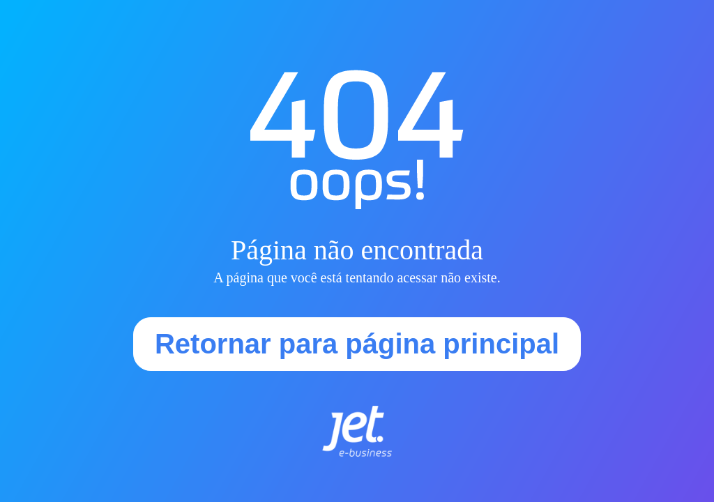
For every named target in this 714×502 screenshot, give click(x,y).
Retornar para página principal (357, 343)
